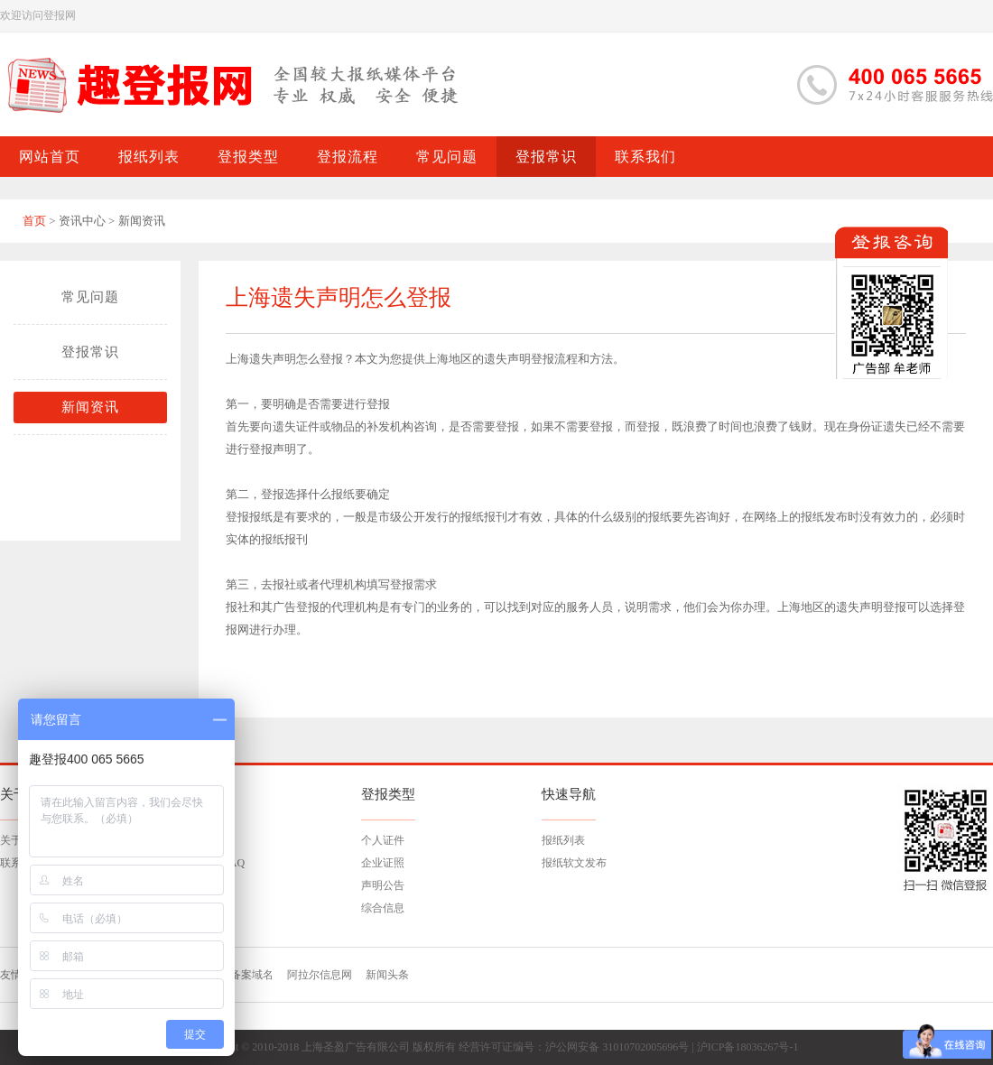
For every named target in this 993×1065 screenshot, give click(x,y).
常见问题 (90, 297)
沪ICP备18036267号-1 (748, 1047)
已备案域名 (246, 974)
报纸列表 (563, 840)
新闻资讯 (90, 407)
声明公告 (382, 885)
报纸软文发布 (574, 863)
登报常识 (90, 352)
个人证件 (382, 840)
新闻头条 (387, 974)
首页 (34, 220)
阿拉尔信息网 (319, 974)
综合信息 (382, 908)
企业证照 (382, 863)
